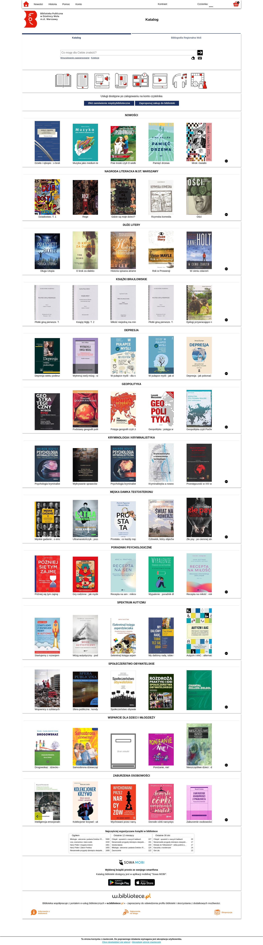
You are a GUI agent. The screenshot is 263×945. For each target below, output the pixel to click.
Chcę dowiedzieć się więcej (116, 942)
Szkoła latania (117, 845)
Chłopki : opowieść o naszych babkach (126, 839)
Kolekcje (95, 58)
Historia (52, 4)
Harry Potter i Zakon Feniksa (81, 848)
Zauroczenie (116, 850)
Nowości (38, 4)
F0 (210, 3)
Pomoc (66, 4)
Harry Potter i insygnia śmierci (81, 845)
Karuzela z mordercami (162, 848)
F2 (224, 3)
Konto (78, 4)
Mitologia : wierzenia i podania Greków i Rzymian (88, 839)
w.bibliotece (115, 903)
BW (178, 3)
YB (185, 3)
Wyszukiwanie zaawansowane (75, 58)
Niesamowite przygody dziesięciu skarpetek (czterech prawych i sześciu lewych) (100, 850)
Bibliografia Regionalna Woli (186, 37)
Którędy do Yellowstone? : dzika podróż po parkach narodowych (178, 845)
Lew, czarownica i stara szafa (81, 842)
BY (191, 3)
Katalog (76, 37)
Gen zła (156, 850)
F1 (216, 3)
